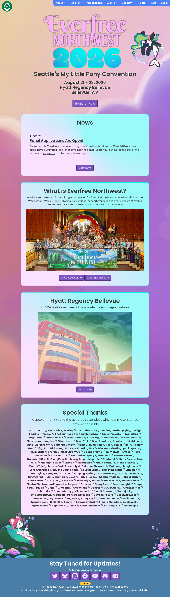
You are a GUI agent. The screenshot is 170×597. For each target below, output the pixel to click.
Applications (94, 3)
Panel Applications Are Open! (56, 140)
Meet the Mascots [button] (98, 277)
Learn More (85, 389)
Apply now (49, 153)
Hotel (141, 3)
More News (85, 167)
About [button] (59, 3)
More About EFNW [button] (72, 277)
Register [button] (75, 3)
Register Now (85, 103)
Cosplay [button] (126, 3)
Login (164, 3)
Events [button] (111, 3)
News (153, 3)
